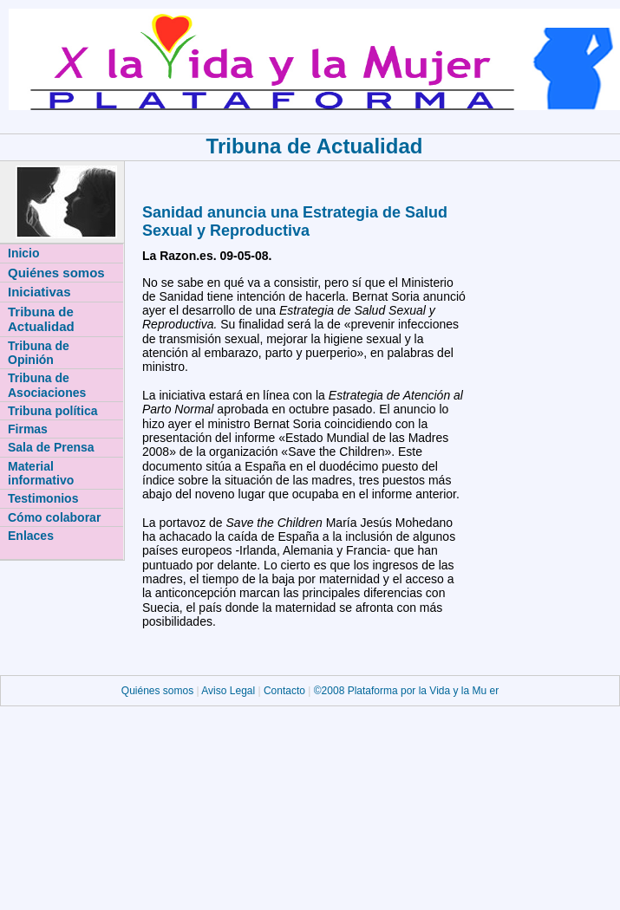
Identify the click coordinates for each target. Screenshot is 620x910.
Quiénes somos (159, 691)
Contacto (284, 691)
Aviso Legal (229, 691)
